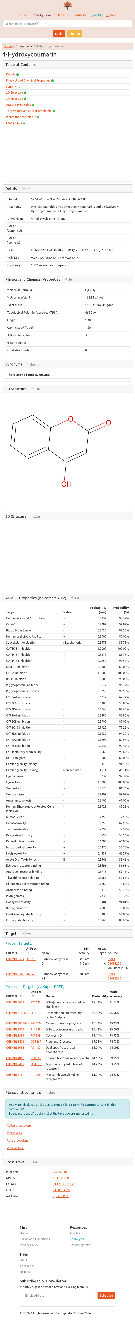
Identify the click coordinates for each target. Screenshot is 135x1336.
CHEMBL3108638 (17, 1012)
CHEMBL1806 (15, 1029)
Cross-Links (14, 123)
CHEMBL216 (14, 1074)
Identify (96, 15)
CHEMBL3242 (15, 974)
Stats (111, 15)
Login (59, 33)
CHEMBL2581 (15, 1035)
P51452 (36, 1047)
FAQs (23, 1260)
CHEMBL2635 (15, 1047)
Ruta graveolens (17, 1140)
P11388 (36, 1029)
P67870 (36, 1023)
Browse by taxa (80, 1245)
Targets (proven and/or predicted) (29, 110)
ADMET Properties (18, 104)
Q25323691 (61, 1196)
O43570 (31, 974)
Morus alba (14, 1133)
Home (23, 15)
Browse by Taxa (40, 15)
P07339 (36, 1035)
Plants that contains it (21, 117)
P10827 (36, 1058)
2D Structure (14, 92)
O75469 (36, 1041)
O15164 (36, 1012)
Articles (75, 1233)
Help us (25, 1271)
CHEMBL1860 (15, 1058)
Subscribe (106, 1295)
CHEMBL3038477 (17, 1023)
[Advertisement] (67, 152)
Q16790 (31, 959)
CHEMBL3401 (15, 1041)
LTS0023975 (61, 1190)
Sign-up (75, 33)
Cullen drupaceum (19, 1125)
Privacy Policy (29, 1245)
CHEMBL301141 (64, 1184)
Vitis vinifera (15, 1148)
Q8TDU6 (36, 1064)
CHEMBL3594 (15, 959)
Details (10, 74)
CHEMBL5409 (15, 1064)
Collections (61, 15)
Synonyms (13, 86)
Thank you (77, 1239)
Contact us (27, 1266)
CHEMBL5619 (15, 1002)
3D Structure (14, 98)
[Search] (67, 23)
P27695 (36, 1002)
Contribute (79, 15)
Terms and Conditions (35, 1239)
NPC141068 (61, 1178)
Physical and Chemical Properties (28, 80)
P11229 (36, 1074)
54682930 (60, 1171)
